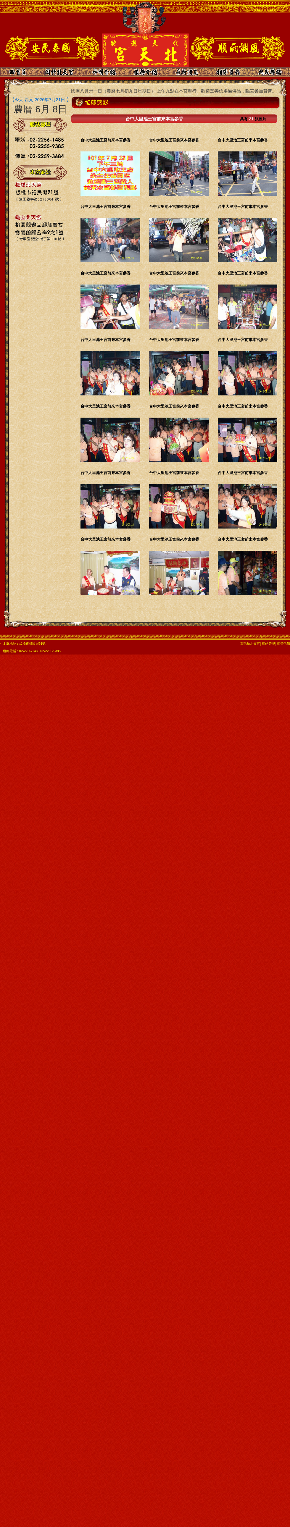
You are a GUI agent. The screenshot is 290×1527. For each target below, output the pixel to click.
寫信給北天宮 (250, 643)
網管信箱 (283, 643)
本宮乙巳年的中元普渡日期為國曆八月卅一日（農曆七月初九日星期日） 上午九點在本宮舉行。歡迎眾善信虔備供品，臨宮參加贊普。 (146, 90)
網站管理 (268, 643)
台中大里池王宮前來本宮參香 (105, 140)
